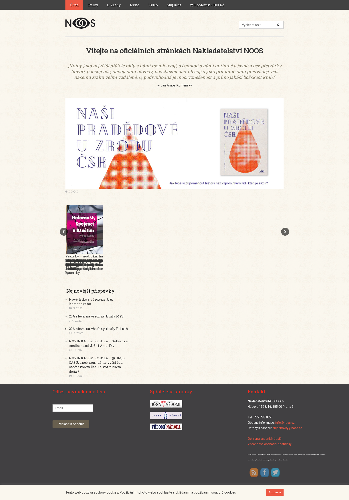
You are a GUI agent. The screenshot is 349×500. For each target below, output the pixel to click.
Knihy (93, 5)
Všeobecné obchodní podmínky (270, 444)
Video (153, 5)
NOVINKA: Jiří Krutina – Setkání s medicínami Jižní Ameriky (98, 343)
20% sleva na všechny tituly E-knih (98, 328)
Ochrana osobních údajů (265, 438)
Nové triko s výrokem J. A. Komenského (91, 301)
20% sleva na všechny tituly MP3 (96, 316)
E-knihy (114, 5)
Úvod (74, 5)
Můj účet (174, 5)
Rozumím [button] (275, 492)
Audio (135, 5)
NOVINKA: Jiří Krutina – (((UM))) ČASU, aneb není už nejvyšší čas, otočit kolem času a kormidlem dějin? (97, 364)
